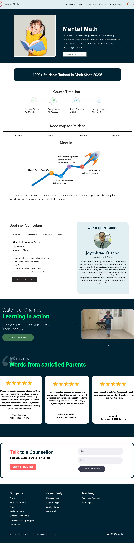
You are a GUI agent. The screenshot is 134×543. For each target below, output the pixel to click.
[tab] (19, 135)
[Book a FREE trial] (75, 54)
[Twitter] (119, 534)
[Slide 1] (108, 345)
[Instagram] (112, 534)
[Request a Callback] (91, 469)
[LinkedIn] (122, 534)
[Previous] (82, 256)
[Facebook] (115, 534)
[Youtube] (108, 534)
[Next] (121, 256)
